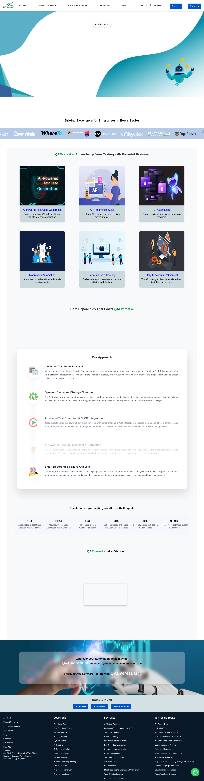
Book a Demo (100, 698)
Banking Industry (60, 757)
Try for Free (80, 698)
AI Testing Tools (161, 719)
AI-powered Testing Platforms (166, 724)
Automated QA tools (163, 740)
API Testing (58, 736)
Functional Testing (61, 715)
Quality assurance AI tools (165, 736)
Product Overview (48, 5)
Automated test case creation (116, 769)
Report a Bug (124, 778)
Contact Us (142, 5)
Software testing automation (115, 740)
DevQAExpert (197, 779)
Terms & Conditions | (95, 778)
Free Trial (7, 738)
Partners (157, 5)
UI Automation (110, 757)
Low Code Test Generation (115, 736)
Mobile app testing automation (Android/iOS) (122, 761)
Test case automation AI (114, 749)
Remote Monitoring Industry (65, 753)
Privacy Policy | (111, 778)
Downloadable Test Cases (165, 761)
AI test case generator (63, 761)
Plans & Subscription (77, 5)
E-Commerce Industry (63, 740)
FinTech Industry (60, 749)
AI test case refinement (164, 749)
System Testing (60, 732)
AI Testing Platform (112, 715)
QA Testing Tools (161, 715)
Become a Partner (121, 698)
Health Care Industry (62, 744)
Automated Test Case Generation (168, 732)
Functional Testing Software (115, 732)
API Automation (110, 753)
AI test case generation (113, 744)
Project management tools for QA (168, 744)
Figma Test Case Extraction (166, 765)
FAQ (124, 5)
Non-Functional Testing (63, 719)
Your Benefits (104, 5)
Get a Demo (8, 734)
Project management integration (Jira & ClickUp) (174, 753)
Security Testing (60, 728)
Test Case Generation (113, 724)
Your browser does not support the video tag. (102, 54)
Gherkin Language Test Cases (167, 757)
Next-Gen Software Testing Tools (168, 728)
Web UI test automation (113, 765)
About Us (22, 5)
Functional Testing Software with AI (118, 719)
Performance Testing (62, 724)
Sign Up (194, 6)
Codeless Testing (111, 728)
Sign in (176, 6)
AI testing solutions (61, 765)
